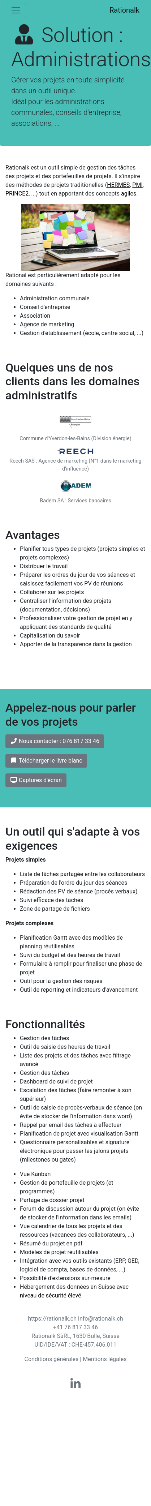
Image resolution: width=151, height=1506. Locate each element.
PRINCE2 (17, 193)
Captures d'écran (36, 780)
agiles (128, 193)
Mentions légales (104, 1359)
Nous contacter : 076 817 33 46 (54, 741)
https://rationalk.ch (52, 1318)
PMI (137, 184)
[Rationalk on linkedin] (75, 1386)
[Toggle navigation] (16, 10)
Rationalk (124, 10)
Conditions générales (52, 1359)
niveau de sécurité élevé (50, 1295)
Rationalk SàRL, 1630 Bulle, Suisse (75, 1336)
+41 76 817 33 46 (75, 1327)
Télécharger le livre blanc (46, 760)
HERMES (118, 184)
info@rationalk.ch (100, 1318)
